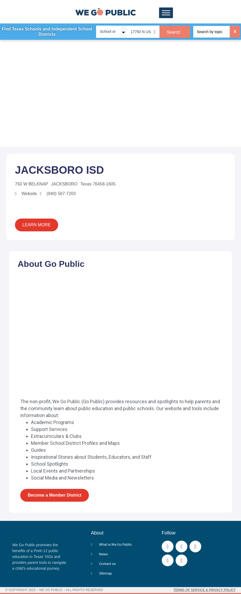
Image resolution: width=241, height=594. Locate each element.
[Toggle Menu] (166, 12)
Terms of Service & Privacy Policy (204, 590)
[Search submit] (235, 32)
